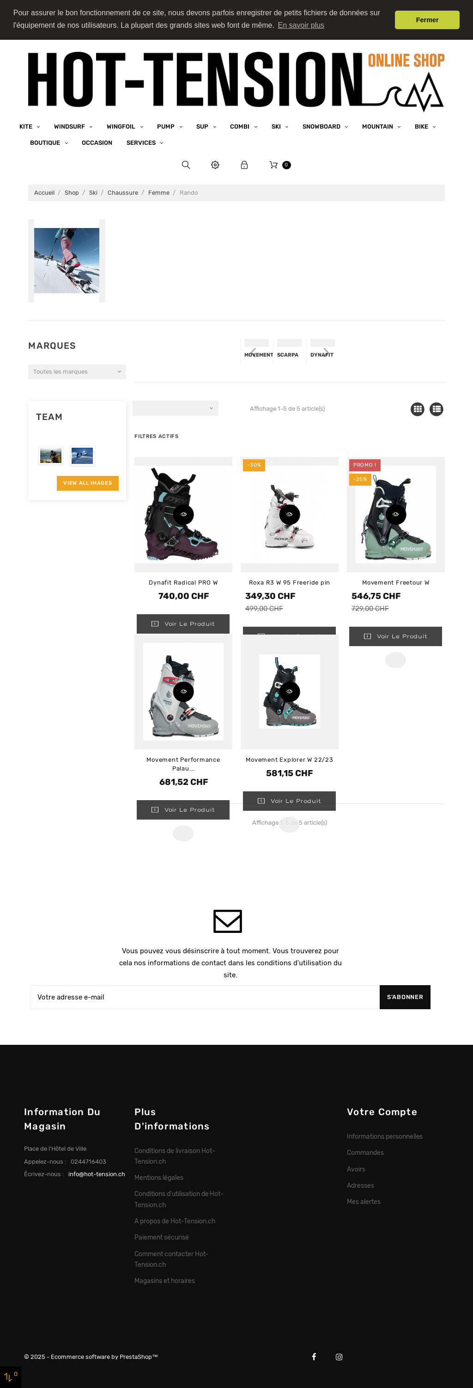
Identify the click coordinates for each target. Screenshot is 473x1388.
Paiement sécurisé (161, 1236)
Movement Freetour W (396, 581)
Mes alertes (364, 1201)
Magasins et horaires (164, 1280)
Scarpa (287, 355)
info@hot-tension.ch (96, 1173)
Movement (258, 355)
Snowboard (322, 125)
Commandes (365, 1152)
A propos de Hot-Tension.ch (174, 1220)
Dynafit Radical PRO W (183, 581)
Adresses (360, 1184)
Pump (166, 125)
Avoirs (356, 1168)
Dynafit (322, 355)
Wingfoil (122, 125)
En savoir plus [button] (301, 25)
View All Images (87, 482)
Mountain (378, 125)
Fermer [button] (427, 20)
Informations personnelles (385, 1136)
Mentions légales (158, 1177)
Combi (240, 125)
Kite (26, 125)
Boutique (45, 142)
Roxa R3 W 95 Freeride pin (290, 581)
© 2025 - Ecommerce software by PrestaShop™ (91, 1356)
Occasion (97, 142)
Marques (52, 345)
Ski (277, 125)
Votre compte (382, 1111)
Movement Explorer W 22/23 (290, 759)
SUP (203, 125)
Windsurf (70, 125)
